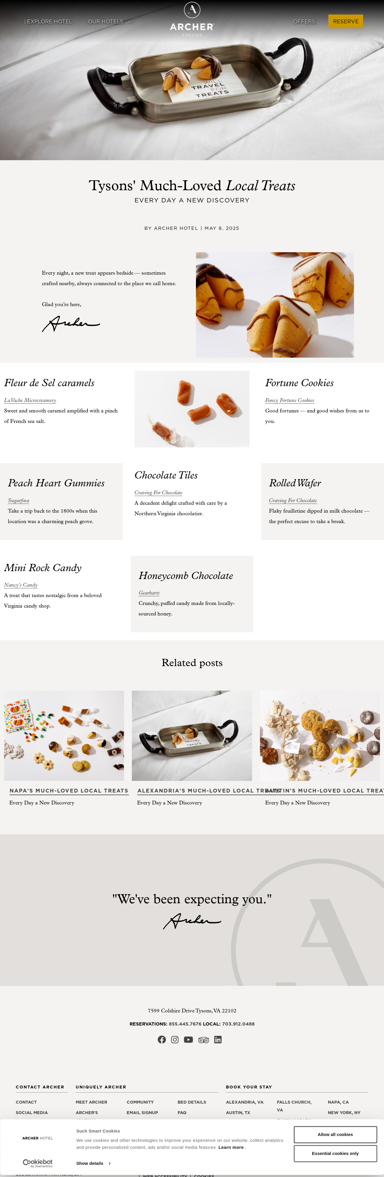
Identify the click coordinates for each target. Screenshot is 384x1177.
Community (140, 1102)
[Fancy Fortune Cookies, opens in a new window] (289, 400)
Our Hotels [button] (110, 21)
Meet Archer (91, 1102)
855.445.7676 (185, 1024)
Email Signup (142, 1113)
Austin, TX (238, 1113)
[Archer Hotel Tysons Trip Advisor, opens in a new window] (203, 1041)
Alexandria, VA (244, 1102)
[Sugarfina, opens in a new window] (18, 500)
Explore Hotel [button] (48, 21)
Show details (89, 1165)
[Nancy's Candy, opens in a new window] (21, 585)
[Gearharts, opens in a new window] (149, 593)
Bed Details (192, 1102)
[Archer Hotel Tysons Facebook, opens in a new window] (162, 1041)
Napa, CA (338, 1102)
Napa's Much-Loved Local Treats (69, 790)
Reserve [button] (346, 21)
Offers (304, 21)
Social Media (32, 1113)
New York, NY (344, 1113)
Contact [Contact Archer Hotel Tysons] (26, 1102)
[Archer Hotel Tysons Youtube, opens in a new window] (188, 1041)
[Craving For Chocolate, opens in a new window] (158, 493)
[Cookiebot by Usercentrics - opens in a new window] (37, 1165)
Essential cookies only (335, 1155)
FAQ (182, 1113)
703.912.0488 (238, 1024)
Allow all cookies (335, 1136)
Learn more (231, 1149)
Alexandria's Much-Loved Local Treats (209, 790)
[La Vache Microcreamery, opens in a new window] (30, 400)
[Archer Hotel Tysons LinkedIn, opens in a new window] (218, 1041)
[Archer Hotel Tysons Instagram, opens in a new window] (174, 1041)
